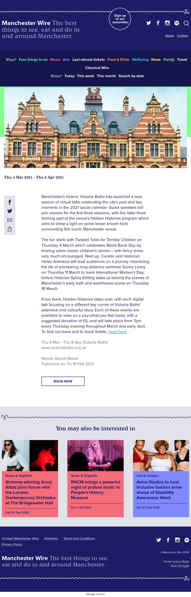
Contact (182, 36)
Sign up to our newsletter (120, 18)
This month (106, 76)
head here (117, 331)
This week (85, 76)
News (156, 59)
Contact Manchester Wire (20, 538)
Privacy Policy (12, 544)
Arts (66, 59)
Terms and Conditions (79, 538)
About (169, 36)
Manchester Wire (26, 23)
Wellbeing (140, 59)
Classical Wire (97, 68)
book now (63, 381)
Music (55, 59)
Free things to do (33, 59)
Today (69, 76)
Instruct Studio (181, 561)
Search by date (131, 76)
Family (168, 59)
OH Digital (183, 566)
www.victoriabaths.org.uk (63, 347)
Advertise (51, 538)
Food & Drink (118, 59)
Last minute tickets (89, 59)
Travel (182, 59)
